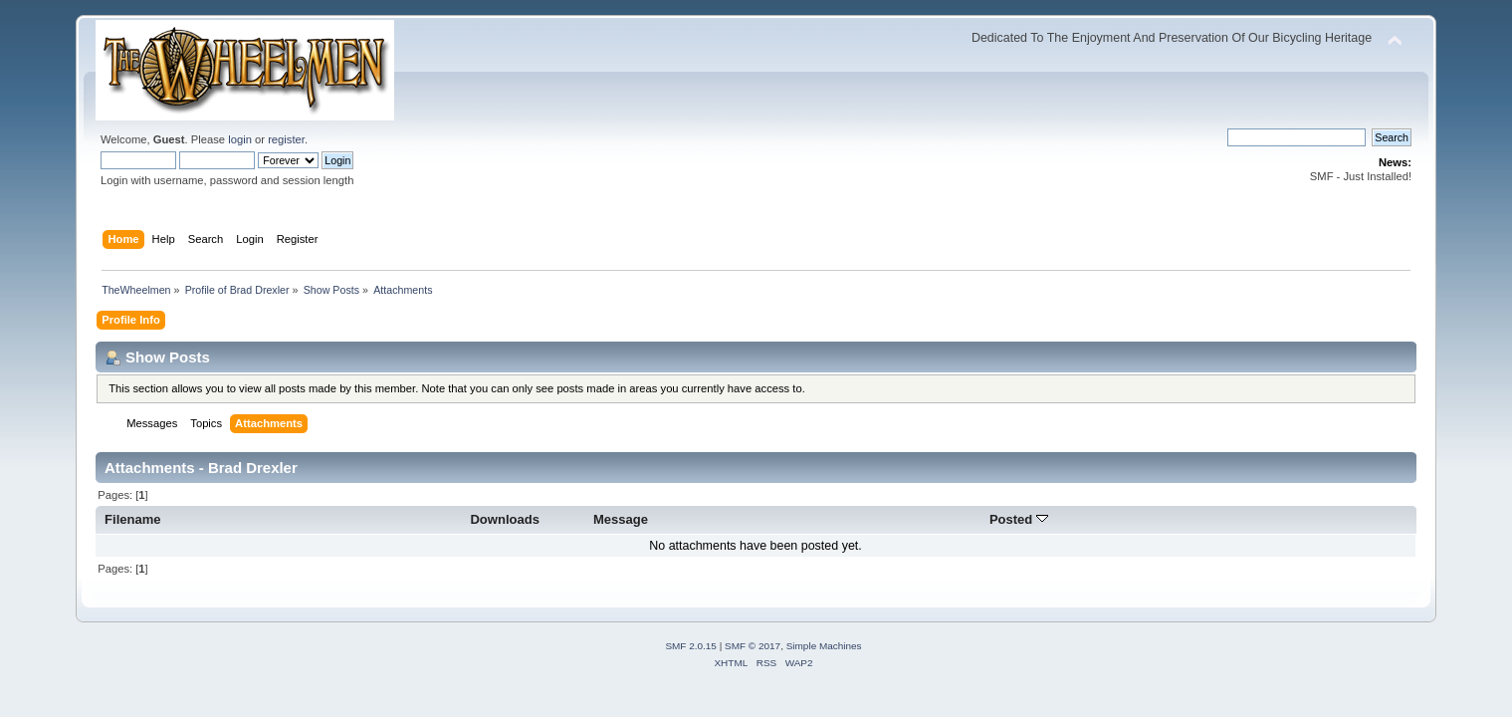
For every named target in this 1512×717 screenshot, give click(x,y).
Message (620, 519)
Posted (1018, 519)
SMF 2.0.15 (691, 645)
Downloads (505, 519)
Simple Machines (824, 645)
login (240, 139)
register (286, 139)
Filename (133, 519)
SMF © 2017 (752, 645)
